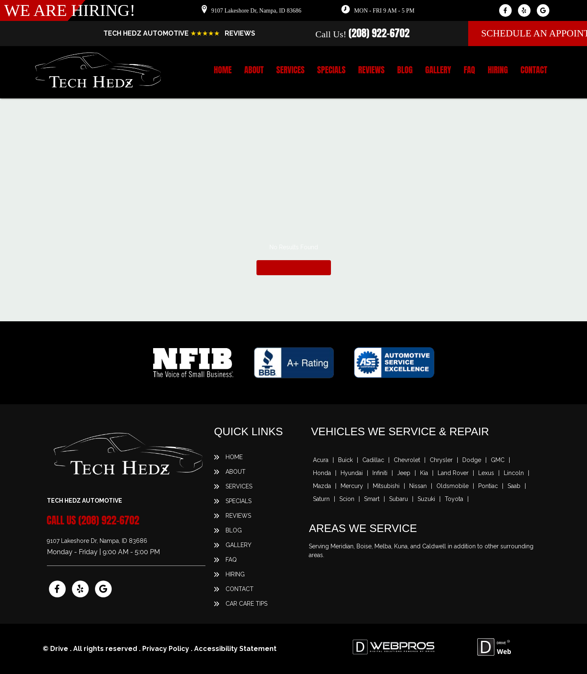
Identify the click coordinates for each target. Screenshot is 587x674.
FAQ (469, 70)
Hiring (498, 70)
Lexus (486, 473)
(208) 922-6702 (379, 33)
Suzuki (426, 499)
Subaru (398, 499)
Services (290, 70)
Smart (371, 499)
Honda (322, 473)
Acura (320, 460)
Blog (405, 70)
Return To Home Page (293, 267)
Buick (345, 460)
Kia (424, 473)
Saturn (321, 499)
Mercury (352, 486)
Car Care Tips (246, 603)
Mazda (322, 486)
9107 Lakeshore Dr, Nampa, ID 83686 (256, 11)
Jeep (403, 473)
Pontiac (488, 486)
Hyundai (352, 473)
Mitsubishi (386, 486)
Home (223, 70)
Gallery (438, 70)
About (254, 70)
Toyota (454, 499)
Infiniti (379, 473)
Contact (533, 70)
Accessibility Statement (235, 649)
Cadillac (373, 460)
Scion (346, 499)
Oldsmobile (452, 486)
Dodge (471, 460)
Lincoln (514, 473)
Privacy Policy (166, 649)
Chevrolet (407, 460)
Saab (514, 486)
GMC (498, 460)
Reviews (371, 70)
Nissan (418, 486)
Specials (331, 70)
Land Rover (453, 473)
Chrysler (441, 460)
